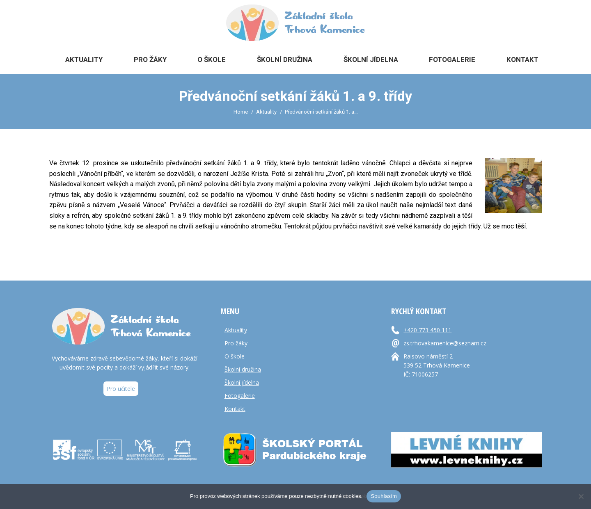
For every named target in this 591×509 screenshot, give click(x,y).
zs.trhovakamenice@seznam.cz (444, 343)
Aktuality (235, 330)
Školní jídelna (241, 382)
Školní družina (242, 369)
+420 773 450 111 (427, 330)
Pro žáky (235, 343)
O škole (234, 356)
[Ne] (581, 496)
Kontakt (234, 409)
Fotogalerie (239, 395)
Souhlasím (384, 496)
